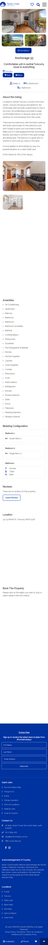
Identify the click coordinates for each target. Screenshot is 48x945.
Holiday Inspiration (11, 800)
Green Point (8, 918)
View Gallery (23, 50)
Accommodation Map (12, 787)
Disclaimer (21, 932)
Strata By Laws (9, 809)
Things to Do (9, 792)
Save (7, 75)
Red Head (8, 909)
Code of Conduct (11, 813)
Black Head (8, 905)
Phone (25, 941)
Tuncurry (7, 896)
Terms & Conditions (11, 805)
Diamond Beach (10, 913)
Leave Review (11, 500)
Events (6, 796)
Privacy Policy (10, 932)
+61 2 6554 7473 (11, 832)
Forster (7, 892)
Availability (9, 941)
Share (19, 75)
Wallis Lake (8, 900)
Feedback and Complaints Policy (24, 934)
